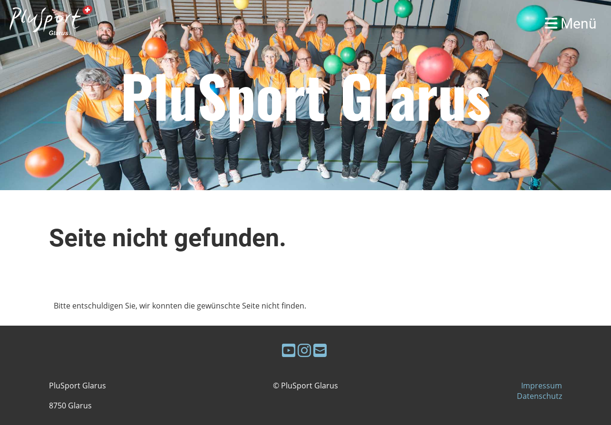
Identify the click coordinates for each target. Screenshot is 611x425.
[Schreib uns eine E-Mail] (320, 350)
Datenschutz (539, 396)
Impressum (541, 385)
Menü (571, 23)
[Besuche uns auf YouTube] (288, 350)
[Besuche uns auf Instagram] (304, 350)
